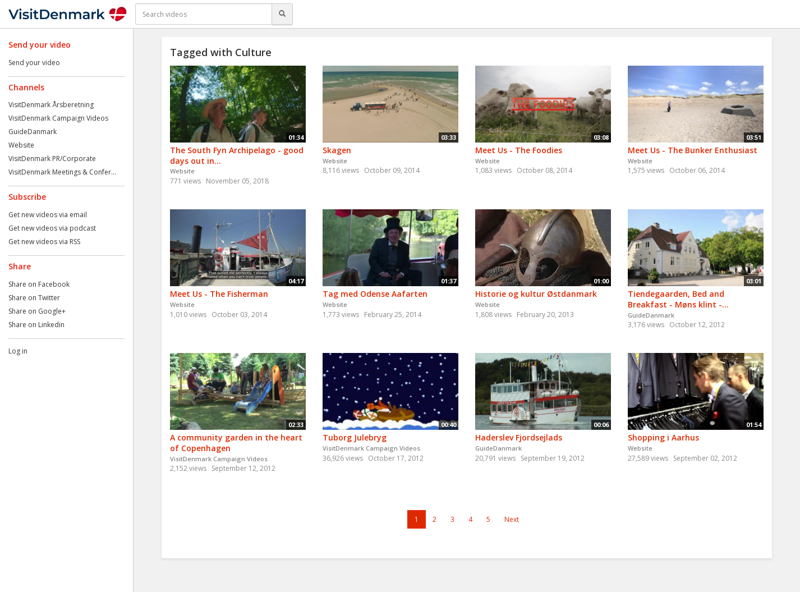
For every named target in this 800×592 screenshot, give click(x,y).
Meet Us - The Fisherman (219, 293)
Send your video (34, 62)
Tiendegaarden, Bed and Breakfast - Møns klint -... (678, 299)
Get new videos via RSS (44, 241)
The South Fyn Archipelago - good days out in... (237, 155)
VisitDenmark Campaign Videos (58, 118)
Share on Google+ (37, 311)
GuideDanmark (32, 131)
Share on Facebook (39, 284)
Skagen (337, 150)
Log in (17, 351)
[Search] (282, 14)
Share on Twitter (34, 297)
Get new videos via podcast (52, 228)
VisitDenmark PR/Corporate (52, 158)
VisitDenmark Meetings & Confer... (62, 172)
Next (511, 519)
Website (21, 145)
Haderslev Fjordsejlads (518, 437)
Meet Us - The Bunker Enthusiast (692, 150)
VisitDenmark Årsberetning (51, 104)
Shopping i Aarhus (663, 437)
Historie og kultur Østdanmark (536, 293)
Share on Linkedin (36, 324)
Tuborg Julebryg (355, 437)
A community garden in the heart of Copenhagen (236, 442)
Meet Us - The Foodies (518, 150)
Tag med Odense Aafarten (375, 293)
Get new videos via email (47, 214)
